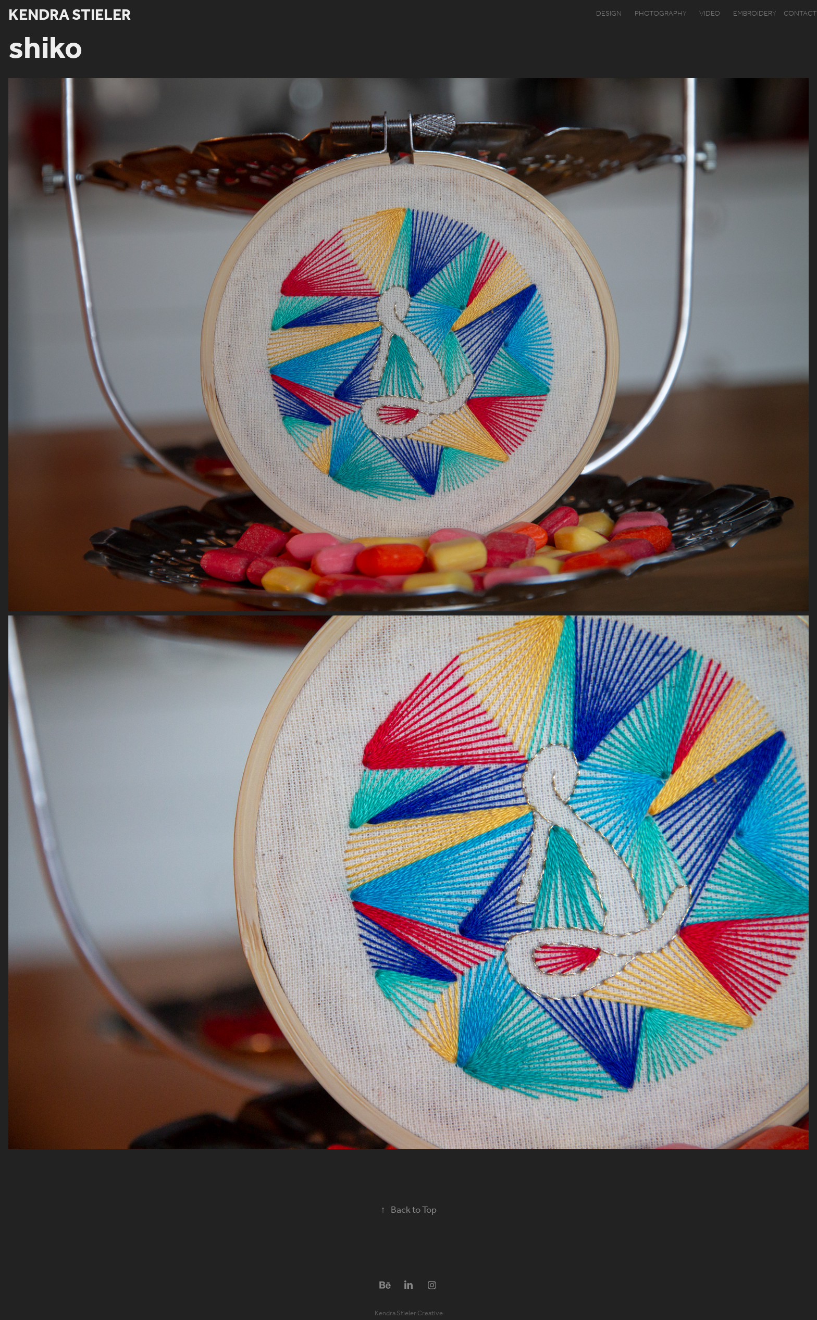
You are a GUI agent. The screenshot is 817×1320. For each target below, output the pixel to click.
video (709, 14)
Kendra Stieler (69, 16)
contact (800, 14)
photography (661, 14)
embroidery (754, 14)
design (609, 14)
